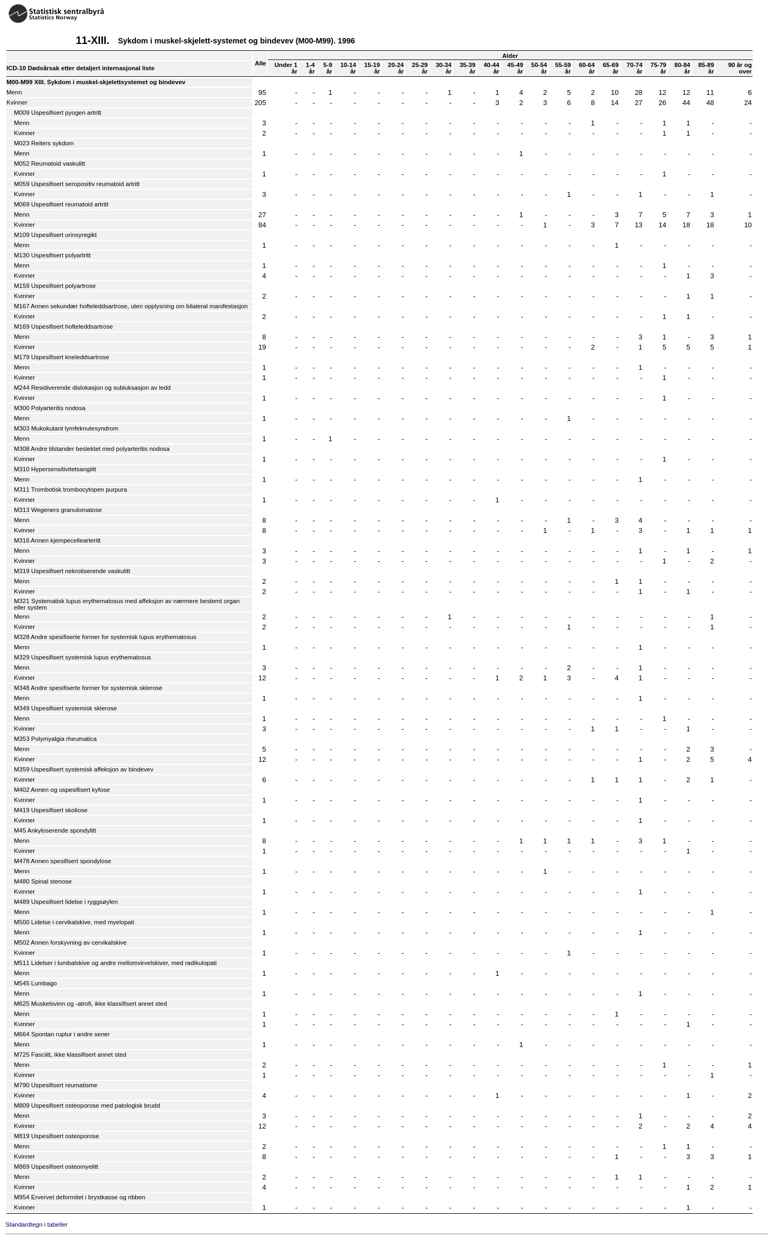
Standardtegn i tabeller (36, 1224)
